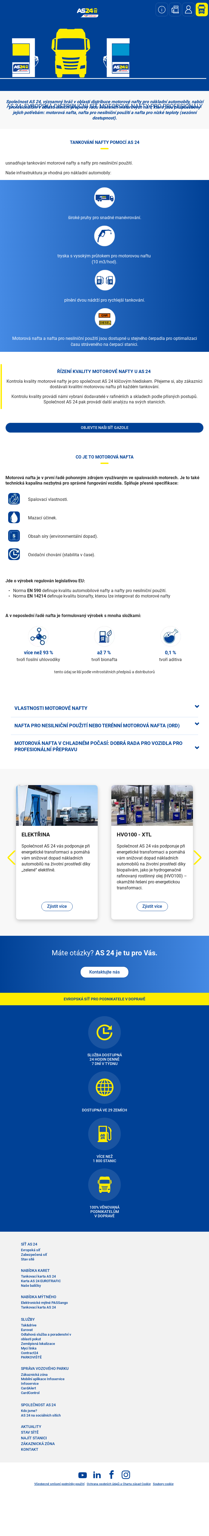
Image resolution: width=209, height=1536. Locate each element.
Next (194, 857)
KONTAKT (29, 1449)
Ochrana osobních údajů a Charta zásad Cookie (119, 1484)
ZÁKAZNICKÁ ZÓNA (38, 1444)
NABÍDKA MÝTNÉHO (38, 1297)
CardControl (30, 1393)
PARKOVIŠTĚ (31, 1357)
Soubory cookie (163, 1484)
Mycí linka (28, 1348)
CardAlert (28, 1388)
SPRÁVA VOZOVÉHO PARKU (45, 1368)
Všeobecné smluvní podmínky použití (59, 1484)
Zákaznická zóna (34, 1375)
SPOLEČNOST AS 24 (38, 1405)
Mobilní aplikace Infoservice (42, 1379)
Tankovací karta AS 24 (38, 1276)
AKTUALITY (31, 1426)
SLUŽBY (28, 1319)
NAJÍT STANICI (34, 1438)
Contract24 (29, 1353)
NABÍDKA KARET (35, 1270)
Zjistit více (57, 906)
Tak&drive (28, 1325)
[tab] (104, 708)
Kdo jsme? (29, 1411)
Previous (15, 857)
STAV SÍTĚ (30, 1432)
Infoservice (30, 1384)
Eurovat (27, 1330)
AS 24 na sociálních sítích (41, 1415)
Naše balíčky (31, 1286)
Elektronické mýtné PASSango (44, 1303)
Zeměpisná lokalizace (38, 1344)
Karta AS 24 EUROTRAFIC (41, 1281)
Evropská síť (30, 1250)
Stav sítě (27, 1259)
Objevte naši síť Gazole (104, 427)
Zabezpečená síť (34, 1255)
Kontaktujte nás (104, 972)
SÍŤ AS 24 (29, 1244)
